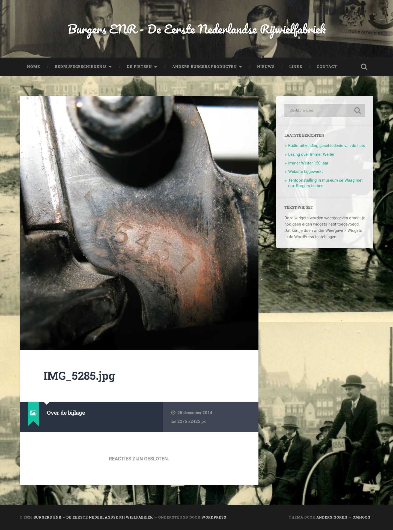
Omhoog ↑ (363, 517)
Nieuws (266, 66)
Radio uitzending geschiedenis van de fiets (326, 145)
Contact (327, 66)
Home (33, 66)
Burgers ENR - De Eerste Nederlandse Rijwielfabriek (196, 28)
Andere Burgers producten (204, 66)
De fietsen (139, 66)
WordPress (213, 517)
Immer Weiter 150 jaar (308, 163)
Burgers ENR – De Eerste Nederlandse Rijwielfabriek (93, 517)
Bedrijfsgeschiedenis (81, 66)
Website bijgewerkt (305, 171)
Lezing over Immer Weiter (311, 154)
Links (295, 66)
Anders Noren (331, 517)
